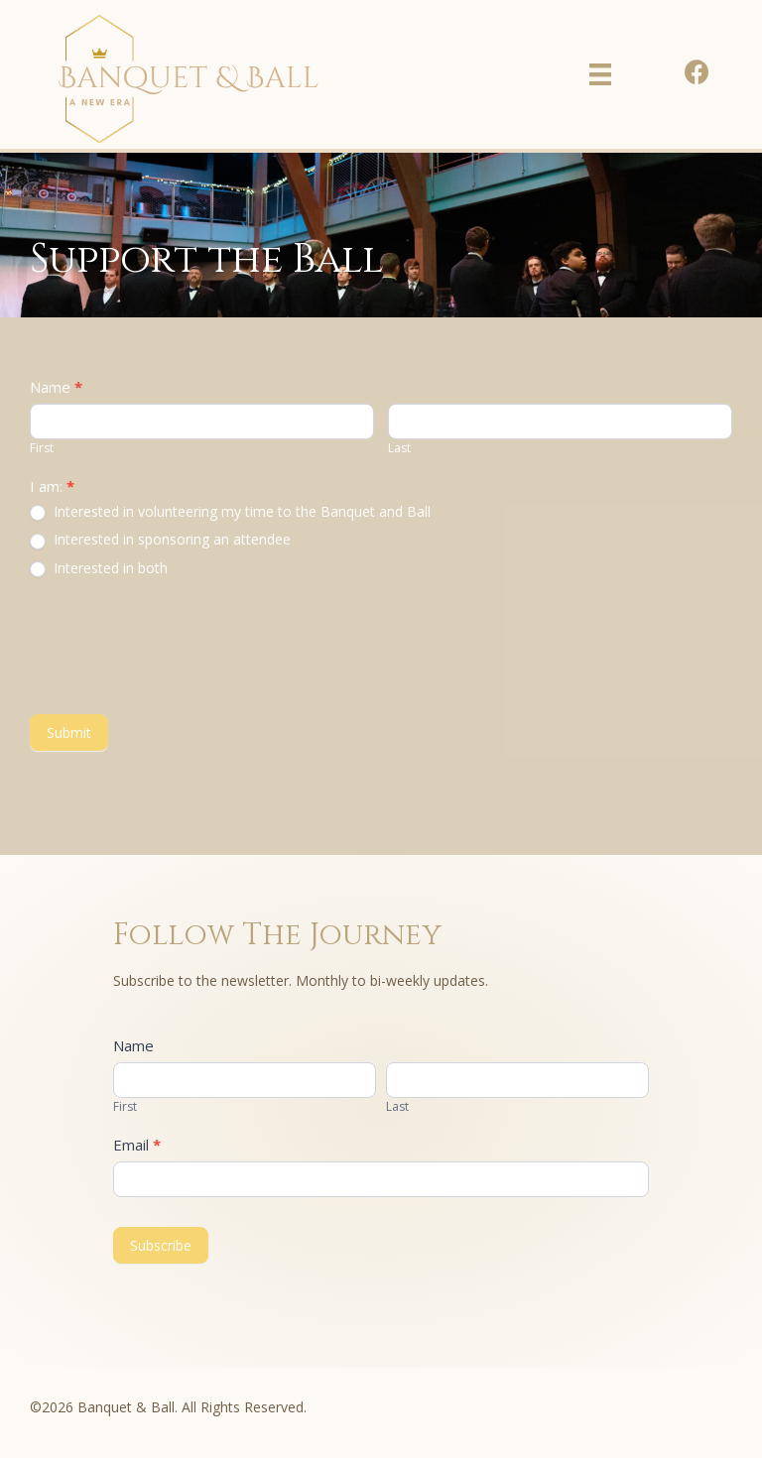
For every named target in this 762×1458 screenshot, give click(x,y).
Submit (69, 732)
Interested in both (99, 568)
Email (137, 1144)
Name (56, 387)
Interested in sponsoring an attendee (160, 539)
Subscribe (160, 1245)
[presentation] (180, 645)
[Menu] (600, 74)
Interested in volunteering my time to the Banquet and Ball (230, 512)
